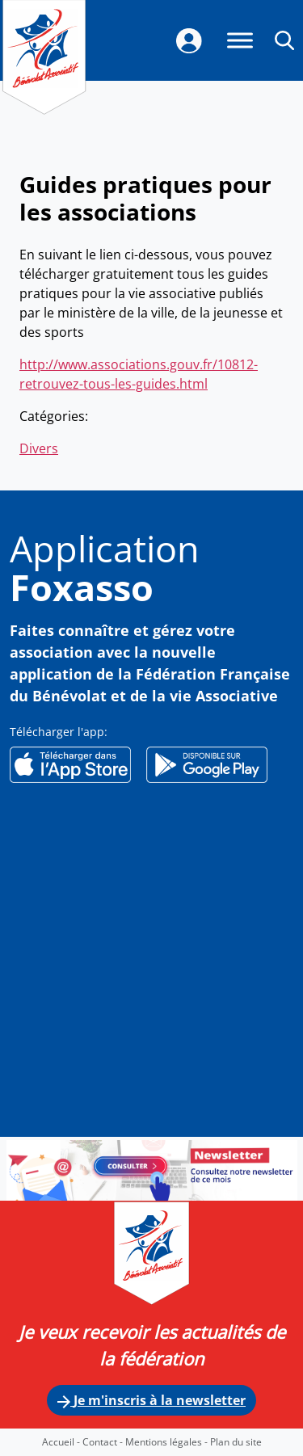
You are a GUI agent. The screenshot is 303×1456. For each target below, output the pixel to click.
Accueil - (62, 1442)
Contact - (103, 1442)
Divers (38, 448)
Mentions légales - (167, 1442)
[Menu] (240, 40)
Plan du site (236, 1442)
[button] (284, 39)
